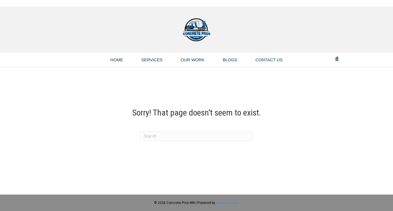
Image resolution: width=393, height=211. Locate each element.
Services (152, 59)
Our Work (192, 59)
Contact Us (269, 59)
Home (116, 59)
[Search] (337, 59)
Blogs (230, 59)
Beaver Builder (227, 203)
